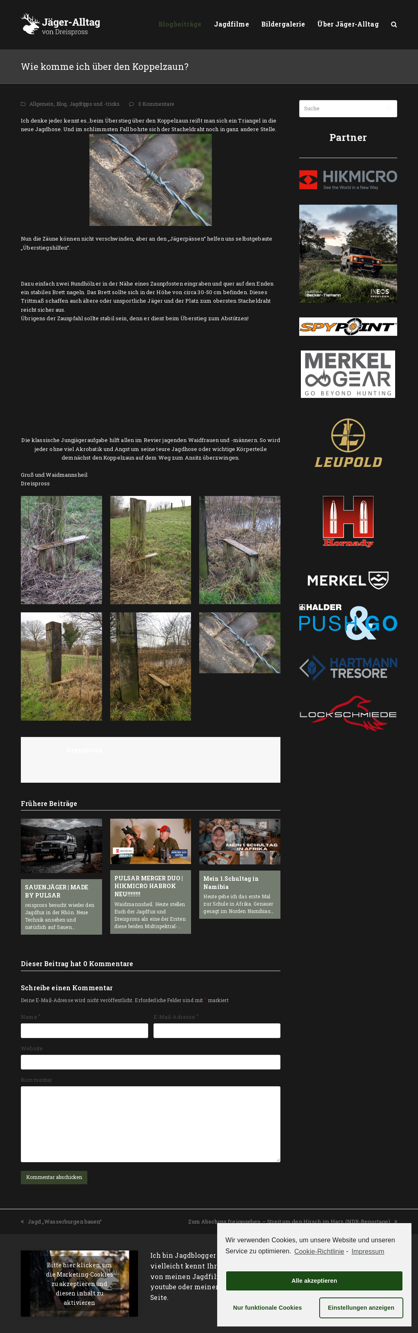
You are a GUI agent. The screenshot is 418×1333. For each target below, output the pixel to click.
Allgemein (41, 103)
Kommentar (36, 1079)
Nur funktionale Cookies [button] (267, 1307)
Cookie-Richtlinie (319, 1251)
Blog (61, 103)
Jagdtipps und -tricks (94, 103)
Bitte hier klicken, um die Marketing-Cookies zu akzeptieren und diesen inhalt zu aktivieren (79, 1283)
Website (32, 1048)
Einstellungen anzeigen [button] (361, 1307)
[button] (394, 24)
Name (30, 1016)
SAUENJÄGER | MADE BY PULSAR (56, 891)
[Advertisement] (116, 264)
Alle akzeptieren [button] (314, 1280)
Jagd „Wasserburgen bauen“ (61, 1221)
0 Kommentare (156, 103)
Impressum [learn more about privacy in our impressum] (367, 1251)
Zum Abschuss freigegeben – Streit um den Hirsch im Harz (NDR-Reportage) (292, 1221)
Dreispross (84, 750)
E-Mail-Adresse (176, 1016)
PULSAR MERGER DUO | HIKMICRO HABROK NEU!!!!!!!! (148, 886)
